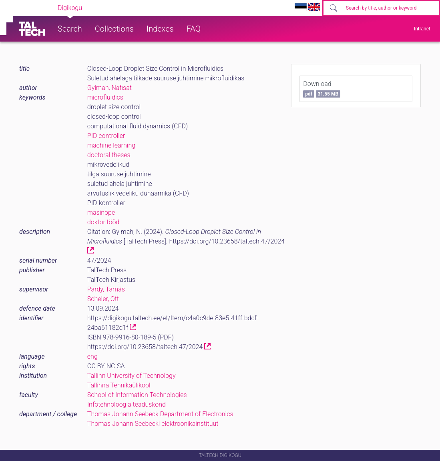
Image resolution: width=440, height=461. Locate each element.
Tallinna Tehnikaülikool (119, 385)
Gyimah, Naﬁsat (109, 88)
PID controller (106, 136)
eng (92, 356)
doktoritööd (103, 222)
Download (321, 89)
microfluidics (105, 97)
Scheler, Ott (103, 299)
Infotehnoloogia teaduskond (126, 404)
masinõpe (101, 212)
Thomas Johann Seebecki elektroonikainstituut (153, 423)
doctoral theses (109, 155)
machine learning (111, 145)
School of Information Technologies (137, 395)
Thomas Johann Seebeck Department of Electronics (160, 414)
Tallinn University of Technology (131, 375)
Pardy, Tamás (106, 289)
